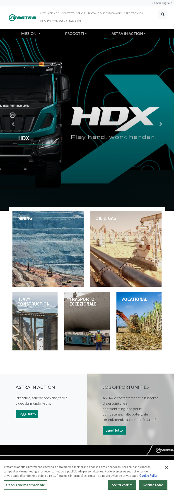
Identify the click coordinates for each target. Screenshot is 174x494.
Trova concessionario (105, 13)
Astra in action (127, 33)
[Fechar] (167, 468)
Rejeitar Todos (153, 486)
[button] (13, 124)
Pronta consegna (54, 21)
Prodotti (74, 33)
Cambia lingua (161, 3)
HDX (43, 13)
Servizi (81, 13)
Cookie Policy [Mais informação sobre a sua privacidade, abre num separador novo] (148, 476)
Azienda (53, 13)
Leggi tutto (27, 414)
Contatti (68, 13)
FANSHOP (75, 21)
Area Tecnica (133, 13)
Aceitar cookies (122, 486)
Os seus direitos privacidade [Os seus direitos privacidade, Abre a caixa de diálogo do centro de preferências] (25, 486)
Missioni (29, 33)
